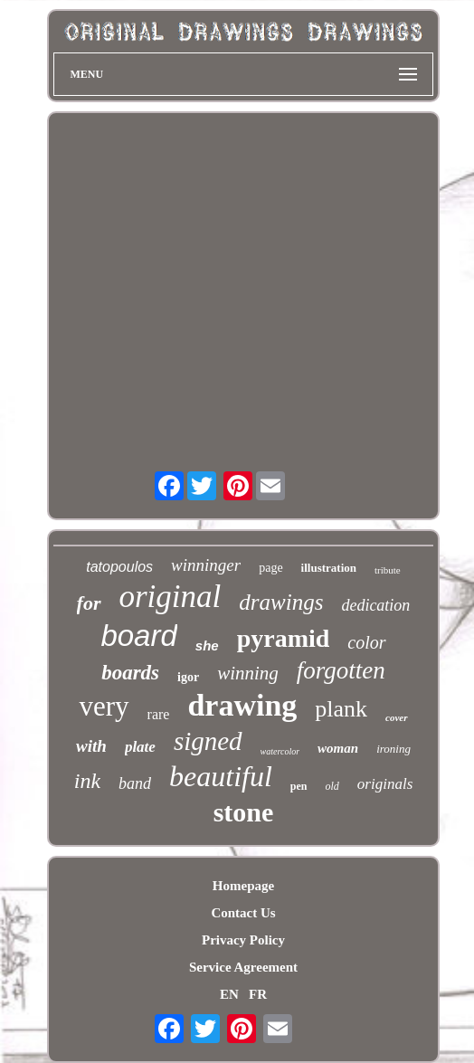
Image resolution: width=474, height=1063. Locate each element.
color (366, 642)
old (332, 786)
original (170, 596)
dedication (375, 605)
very (103, 706)
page (270, 567)
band (134, 783)
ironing (393, 748)
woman (338, 748)
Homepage (243, 885)
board (138, 635)
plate (140, 746)
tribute (387, 570)
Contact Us (243, 913)
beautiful (220, 776)
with (91, 745)
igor (188, 677)
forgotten (341, 670)
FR (258, 994)
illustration (328, 567)
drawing (242, 705)
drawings (281, 602)
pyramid (283, 638)
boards (130, 672)
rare (158, 714)
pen (299, 786)
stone (243, 812)
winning (248, 673)
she (207, 645)
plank (341, 709)
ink (87, 781)
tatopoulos (119, 566)
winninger (206, 564)
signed (208, 740)
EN (229, 994)
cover (396, 717)
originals (384, 784)
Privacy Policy (243, 940)
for (89, 603)
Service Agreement (243, 967)
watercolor (280, 751)
